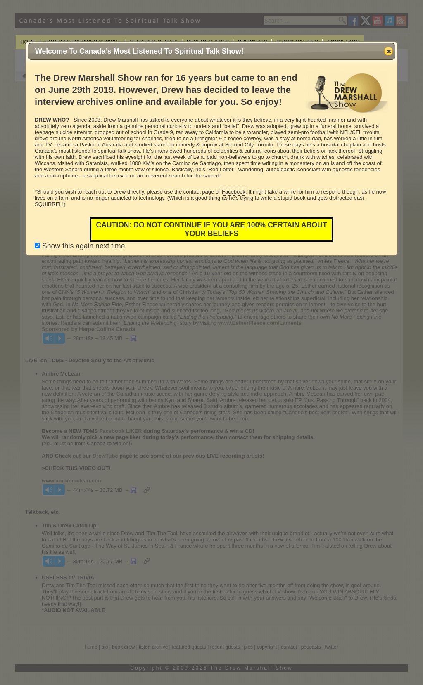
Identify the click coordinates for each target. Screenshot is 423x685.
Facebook (233, 192)
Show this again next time (80, 246)
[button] (388, 51)
